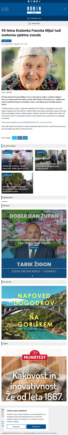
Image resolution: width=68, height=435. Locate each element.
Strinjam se (36, 426)
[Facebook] (19, 138)
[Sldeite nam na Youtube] (37, 1)
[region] (26, 419)
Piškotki (15, 421)
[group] (34, 313)
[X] (14, 138)
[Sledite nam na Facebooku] (29, 1)
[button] (5, 9)
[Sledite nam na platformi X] (34, 1)
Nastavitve (16, 426)
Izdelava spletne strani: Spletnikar (47, 433)
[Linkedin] (25, 138)
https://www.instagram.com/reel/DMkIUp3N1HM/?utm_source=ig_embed (27, 122)
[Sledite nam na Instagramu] (32, 1)
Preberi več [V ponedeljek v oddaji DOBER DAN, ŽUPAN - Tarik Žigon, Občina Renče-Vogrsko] (34, 247)
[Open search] (64, 9)
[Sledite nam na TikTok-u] (39, 1)
